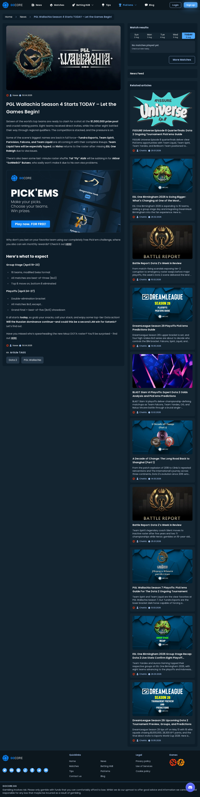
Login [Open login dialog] (175, 5)
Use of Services (144, 766)
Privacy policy (143, 761)
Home (8, 17)
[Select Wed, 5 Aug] (175, 36)
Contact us (75, 776)
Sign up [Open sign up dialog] (190, 5)
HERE (68, 244)
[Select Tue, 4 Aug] (162, 36)
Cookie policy (143, 771)
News (36, 5)
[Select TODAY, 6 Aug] (188, 36)
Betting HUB (107, 766)
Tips (106, 5)
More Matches (182, 60)
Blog (149, 5)
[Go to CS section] (181, 762)
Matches (57, 5)
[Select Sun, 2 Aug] (136, 36)
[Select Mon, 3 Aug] (149, 36)
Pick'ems (105, 771)
